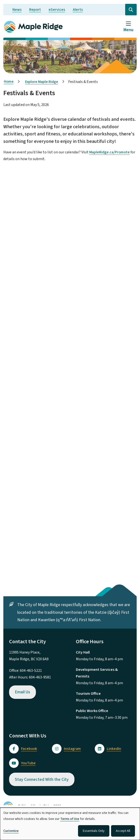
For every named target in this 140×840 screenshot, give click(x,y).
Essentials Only (94, 830)
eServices (57, 9)
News (17, 9)
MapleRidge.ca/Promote (109, 152)
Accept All (123, 830)
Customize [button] (11, 830)
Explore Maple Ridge (41, 81)
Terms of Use (69, 819)
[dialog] (70, 824)
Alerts (78, 9)
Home (9, 81)
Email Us (22, 692)
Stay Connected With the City (42, 779)
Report (35, 9)
